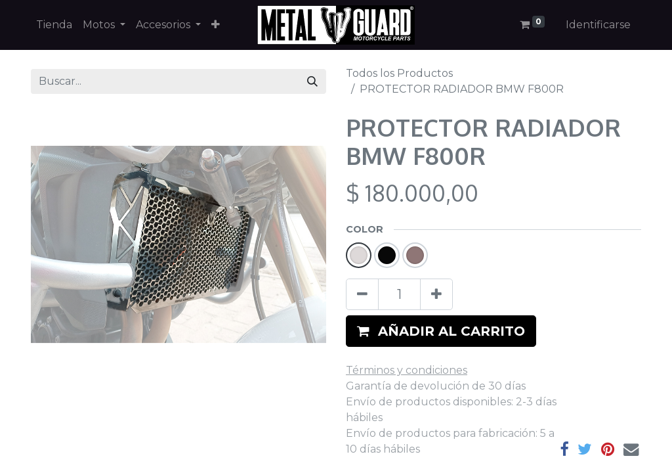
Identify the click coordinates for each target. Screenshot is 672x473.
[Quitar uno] (362, 294)
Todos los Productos (399, 73)
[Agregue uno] (436, 294)
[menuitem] (54, 25)
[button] (215, 25)
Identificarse (598, 24)
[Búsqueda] (312, 81)
